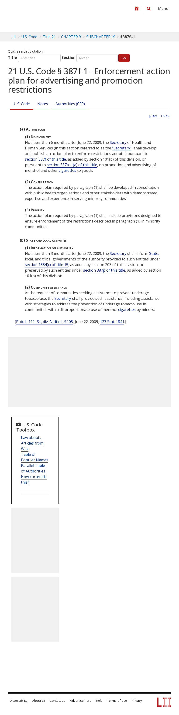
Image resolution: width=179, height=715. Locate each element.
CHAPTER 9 (71, 36)
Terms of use (117, 700)
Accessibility (19, 700)
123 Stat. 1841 (112, 321)
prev (153, 115)
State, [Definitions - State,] (153, 253)
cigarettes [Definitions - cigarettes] (67, 170)
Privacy (137, 700)
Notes (42, 103)
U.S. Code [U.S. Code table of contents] (29, 36)
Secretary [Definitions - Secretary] (118, 142)
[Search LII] (148, 8)
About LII (38, 700)
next (165, 115)
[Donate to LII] (136, 8)
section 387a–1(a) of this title (72, 164)
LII (13, 36)
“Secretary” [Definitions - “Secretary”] (121, 148)
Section (69, 57)
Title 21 (49, 36)
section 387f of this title (45, 159)
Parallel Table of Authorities (33, 468)
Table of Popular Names (34, 457)
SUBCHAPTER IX (100, 36)
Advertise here (80, 700)
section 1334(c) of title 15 (46, 264)
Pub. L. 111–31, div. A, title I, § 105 (44, 321)
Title (12, 57)
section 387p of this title (104, 270)
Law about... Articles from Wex (32, 443)
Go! (124, 58)
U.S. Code (22, 103)
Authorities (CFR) (70, 103)
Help (99, 700)
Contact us (57, 700)
